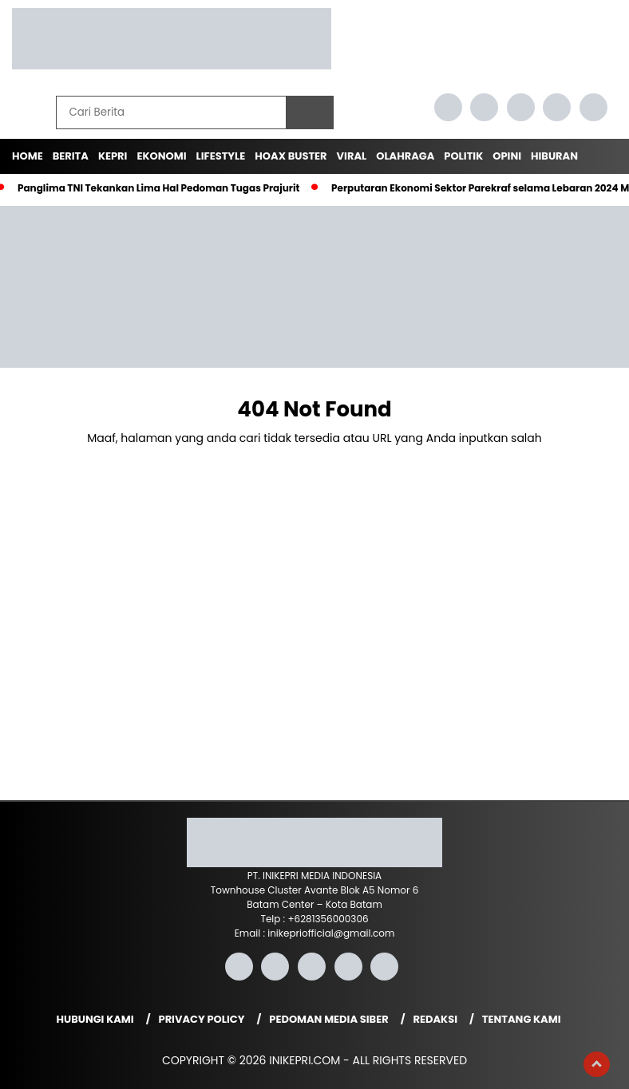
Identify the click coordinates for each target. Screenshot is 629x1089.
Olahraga (405, 156)
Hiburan (554, 156)
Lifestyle (221, 156)
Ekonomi (161, 156)
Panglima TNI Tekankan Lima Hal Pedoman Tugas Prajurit (158, 188)
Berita (71, 156)
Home (27, 156)
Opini (507, 156)
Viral (352, 156)
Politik (463, 156)
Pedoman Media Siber (328, 1019)
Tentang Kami (521, 1019)
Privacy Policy (202, 1019)
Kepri (113, 156)
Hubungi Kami (95, 1019)
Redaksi (435, 1019)
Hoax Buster (290, 156)
